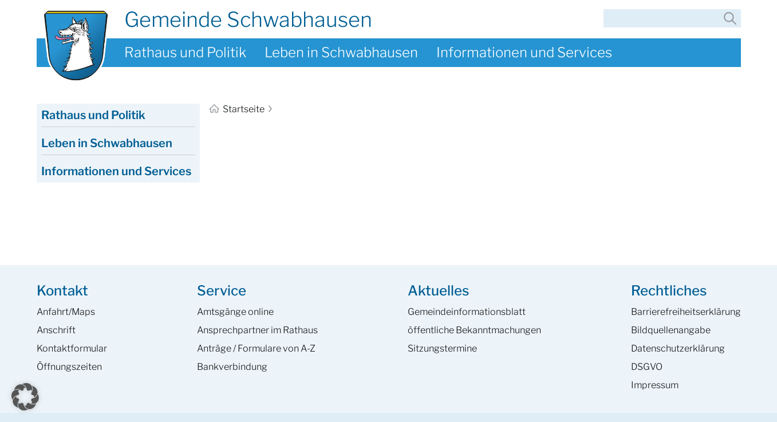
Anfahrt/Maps (66, 311)
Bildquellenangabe (671, 330)
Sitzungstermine (442, 348)
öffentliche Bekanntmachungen (474, 330)
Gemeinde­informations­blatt (467, 311)
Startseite (237, 109)
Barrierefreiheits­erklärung (686, 311)
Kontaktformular (72, 348)
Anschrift (56, 330)
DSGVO (646, 366)
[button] (25, 397)
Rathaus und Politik (185, 52)
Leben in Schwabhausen (341, 52)
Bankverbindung (232, 366)
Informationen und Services (524, 52)
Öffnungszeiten (69, 366)
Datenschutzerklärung (678, 348)
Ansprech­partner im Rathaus (257, 330)
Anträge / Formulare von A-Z (256, 348)
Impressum (655, 385)
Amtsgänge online (235, 311)
